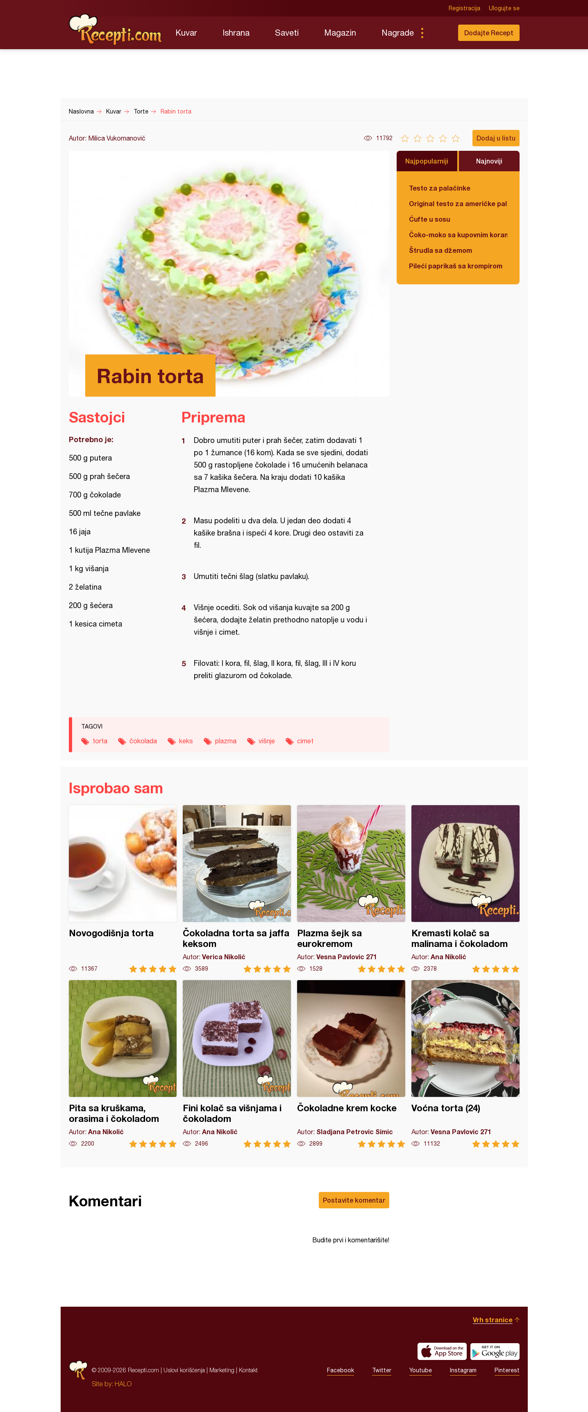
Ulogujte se (504, 8)
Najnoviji (489, 161)
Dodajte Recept (488, 32)
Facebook (340, 1370)
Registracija (464, 8)
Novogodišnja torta (123, 889)
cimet (305, 741)
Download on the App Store (442, 1351)
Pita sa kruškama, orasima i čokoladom (123, 1064)
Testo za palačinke (439, 188)
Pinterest (507, 1370)
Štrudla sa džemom (440, 250)
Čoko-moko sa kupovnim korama (458, 234)
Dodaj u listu (496, 138)
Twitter (381, 1370)
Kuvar (186, 32)
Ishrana (236, 32)
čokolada (143, 741)
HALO (123, 1383)
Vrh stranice (493, 1319)
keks (186, 741)
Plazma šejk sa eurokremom (351, 889)
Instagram (463, 1370)
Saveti (287, 32)
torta (100, 741)
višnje (267, 741)
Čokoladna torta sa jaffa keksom (237, 889)
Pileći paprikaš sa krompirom (455, 266)
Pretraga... (438, 33)
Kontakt (248, 1370)
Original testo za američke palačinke (458, 203)
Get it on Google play (495, 1351)
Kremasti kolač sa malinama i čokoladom (465, 889)
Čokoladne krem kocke (351, 1064)
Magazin (340, 32)
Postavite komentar (354, 1200)
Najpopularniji (426, 161)
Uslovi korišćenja (184, 1370)
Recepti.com (116, 29)
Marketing (221, 1370)
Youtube (420, 1370)
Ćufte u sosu (429, 219)
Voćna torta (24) (465, 1064)
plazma (225, 741)
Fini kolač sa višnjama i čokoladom (237, 1064)
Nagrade (397, 32)
